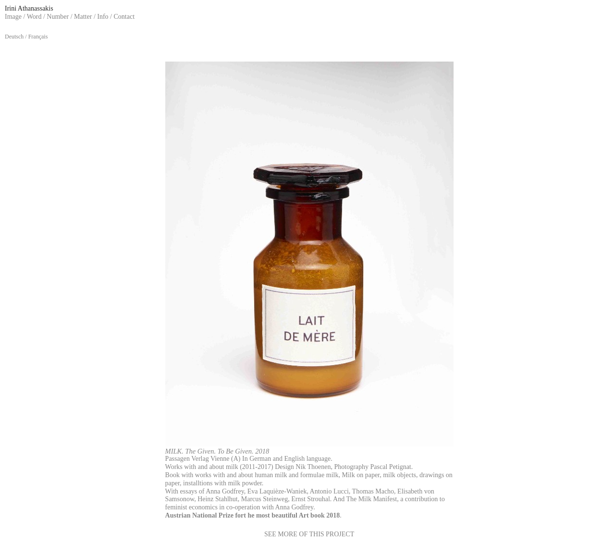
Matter (83, 16)
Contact (124, 16)
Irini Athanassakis (29, 8)
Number (58, 16)
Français (38, 36)
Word (34, 16)
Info (102, 16)
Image (13, 16)
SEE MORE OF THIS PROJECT (309, 534)
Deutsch (14, 36)
